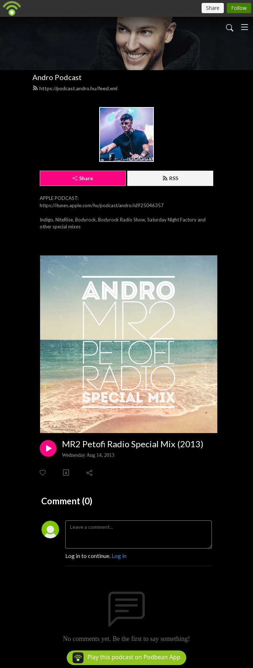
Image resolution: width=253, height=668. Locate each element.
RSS (170, 178)
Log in (119, 555)
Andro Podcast (57, 77)
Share (83, 178)
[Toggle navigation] (244, 27)
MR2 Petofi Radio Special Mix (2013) (132, 444)
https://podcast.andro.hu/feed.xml (74, 88)
